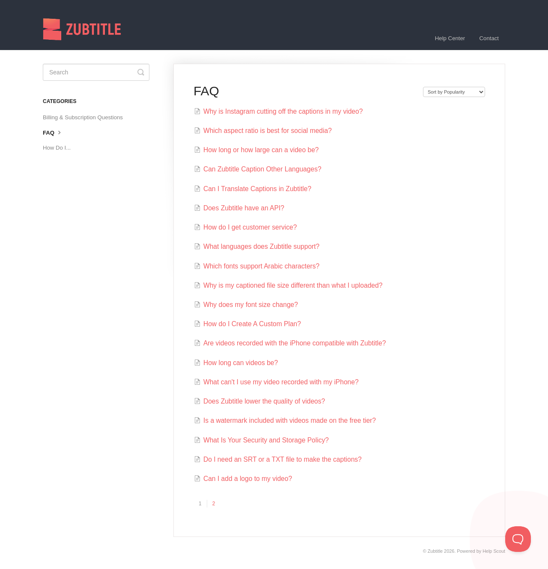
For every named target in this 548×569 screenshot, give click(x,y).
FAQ (53, 132)
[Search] (96, 72)
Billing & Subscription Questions (83, 117)
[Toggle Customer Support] (518, 539)
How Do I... (57, 147)
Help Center (450, 38)
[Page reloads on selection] (454, 92)
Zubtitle (435, 551)
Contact (489, 38)
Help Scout (493, 551)
